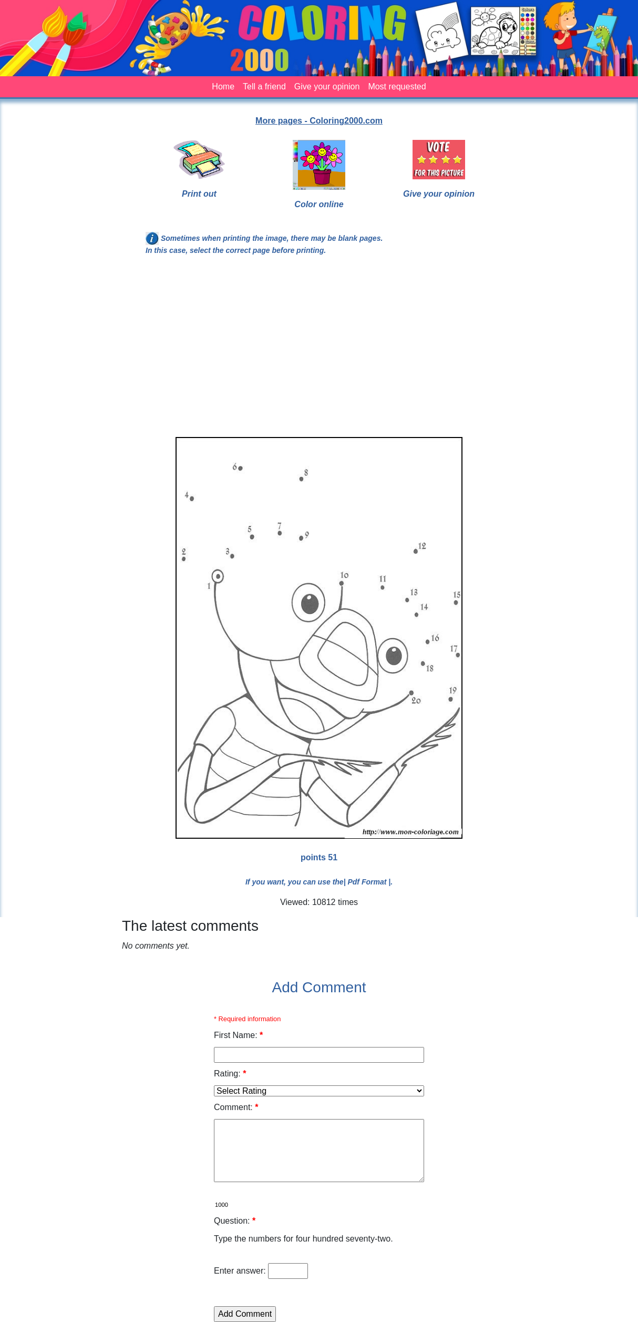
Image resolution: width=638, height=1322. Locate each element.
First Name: (238, 1035)
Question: (234, 1220)
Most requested (397, 86)
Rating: (230, 1073)
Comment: (236, 1107)
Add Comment (319, 987)
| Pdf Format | (367, 882)
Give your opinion (327, 86)
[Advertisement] (319, 350)
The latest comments (190, 926)
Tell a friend (264, 86)
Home (223, 86)
